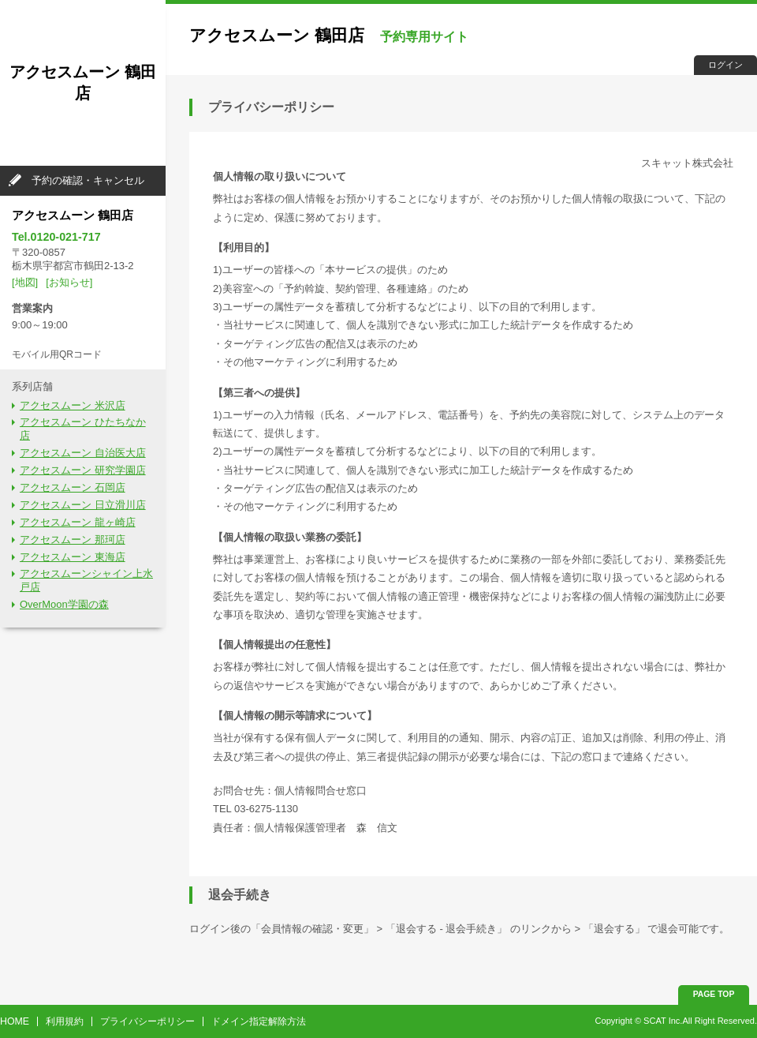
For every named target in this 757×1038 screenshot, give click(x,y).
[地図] (25, 282)
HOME (14, 1021)
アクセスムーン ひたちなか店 (83, 428)
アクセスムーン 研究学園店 (83, 470)
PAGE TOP (714, 994)
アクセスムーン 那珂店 (72, 539)
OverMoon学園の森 (64, 604)
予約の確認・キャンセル (88, 180)
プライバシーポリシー (147, 1021)
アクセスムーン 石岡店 (72, 487)
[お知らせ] (69, 282)
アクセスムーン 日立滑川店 (83, 505)
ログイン (725, 64)
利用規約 (65, 1021)
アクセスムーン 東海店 (72, 557)
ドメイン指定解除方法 (258, 1021)
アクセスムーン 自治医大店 (83, 453)
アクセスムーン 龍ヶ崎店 (78, 522)
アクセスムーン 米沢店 (72, 405)
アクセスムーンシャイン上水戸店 (86, 580)
